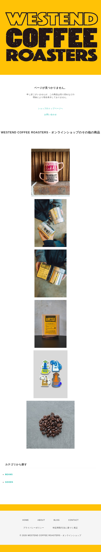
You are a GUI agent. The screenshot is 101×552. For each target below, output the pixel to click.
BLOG (57, 520)
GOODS (9, 482)
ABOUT (41, 520)
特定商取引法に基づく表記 (65, 528)
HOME (25, 520)
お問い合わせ (50, 114)
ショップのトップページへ (50, 108)
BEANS (9, 474)
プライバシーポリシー (33, 528)
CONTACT (73, 520)
